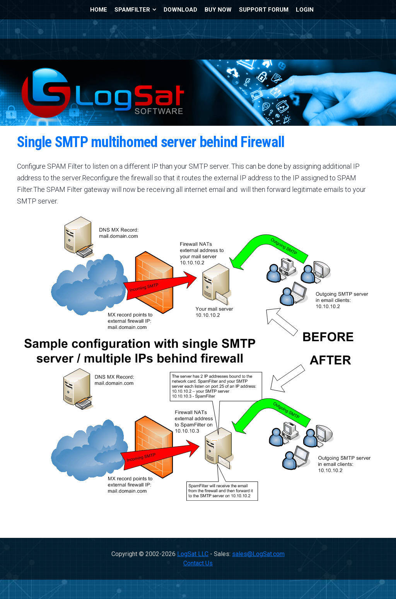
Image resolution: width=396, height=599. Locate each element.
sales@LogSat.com (258, 554)
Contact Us (198, 563)
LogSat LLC (192, 554)
